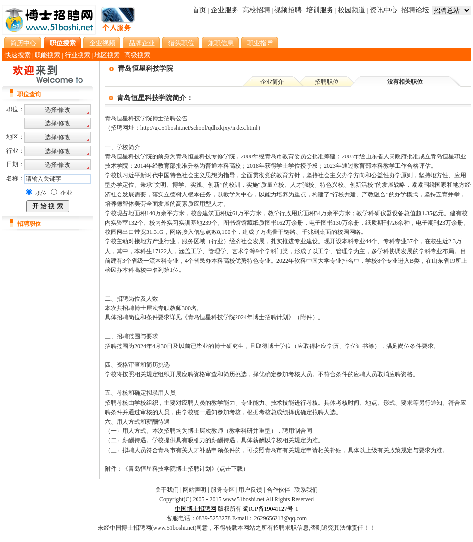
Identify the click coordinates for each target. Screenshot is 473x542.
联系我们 (306, 489)
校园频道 (351, 10)
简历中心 (23, 43)
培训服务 (320, 10)
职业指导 (260, 43)
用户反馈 (250, 489)
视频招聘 (288, 10)
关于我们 (167, 489)
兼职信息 (221, 43)
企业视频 (102, 43)
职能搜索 (47, 55)
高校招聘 (256, 10)
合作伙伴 (278, 489)
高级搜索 (137, 55)
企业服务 (224, 10)
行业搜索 (77, 55)
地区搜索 (107, 55)
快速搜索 (18, 55)
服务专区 (223, 489)
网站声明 (194, 489)
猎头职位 (181, 43)
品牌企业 (142, 43)
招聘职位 (327, 81)
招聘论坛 (415, 10)
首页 (199, 10)
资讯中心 (383, 10)
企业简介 (272, 81)
